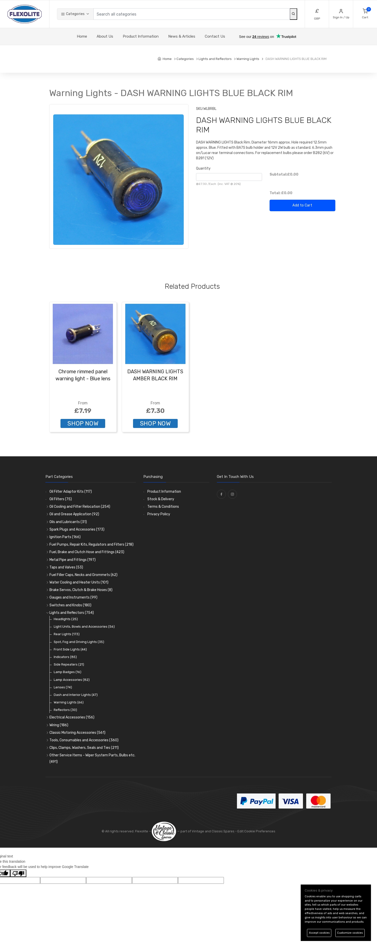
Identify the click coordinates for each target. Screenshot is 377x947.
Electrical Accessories (71, 717)
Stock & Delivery (160, 499)
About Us (105, 36)
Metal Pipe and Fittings (72, 560)
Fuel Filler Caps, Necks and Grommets (83, 575)
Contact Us (215, 36)
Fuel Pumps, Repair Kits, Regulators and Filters (91, 544)
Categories (73, 14)
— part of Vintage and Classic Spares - (194, 831)
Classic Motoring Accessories (77, 733)
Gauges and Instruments (73, 597)
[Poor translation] (18, 873)
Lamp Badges (67, 672)
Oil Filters (60, 499)
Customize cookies (350, 932)
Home (82, 36)
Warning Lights (69, 702)
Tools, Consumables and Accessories (83, 740)
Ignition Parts (65, 537)
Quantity (203, 168)
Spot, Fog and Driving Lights (79, 642)
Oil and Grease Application (74, 514)
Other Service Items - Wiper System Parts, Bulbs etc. (92, 758)
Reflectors (65, 710)
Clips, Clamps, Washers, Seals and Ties (84, 748)
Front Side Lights (70, 649)
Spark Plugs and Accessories (76, 529)
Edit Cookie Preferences (256, 831)
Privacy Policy (158, 514)
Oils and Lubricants (68, 522)
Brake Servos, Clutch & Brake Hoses (80, 590)
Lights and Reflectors (71, 613)
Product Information (141, 36)
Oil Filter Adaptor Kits (70, 491)
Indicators (65, 657)
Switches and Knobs (70, 605)
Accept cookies (319, 932)
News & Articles (181, 36)
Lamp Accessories (72, 680)
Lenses (63, 687)
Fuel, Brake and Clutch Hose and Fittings (86, 552)
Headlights (66, 619)
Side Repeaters (69, 664)
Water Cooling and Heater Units (78, 582)
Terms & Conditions (163, 506)
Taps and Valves (66, 567)
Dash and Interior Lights (76, 695)
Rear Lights (67, 634)
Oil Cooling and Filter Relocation (79, 506)
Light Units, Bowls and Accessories (84, 626)
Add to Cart (302, 205)
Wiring (58, 725)
